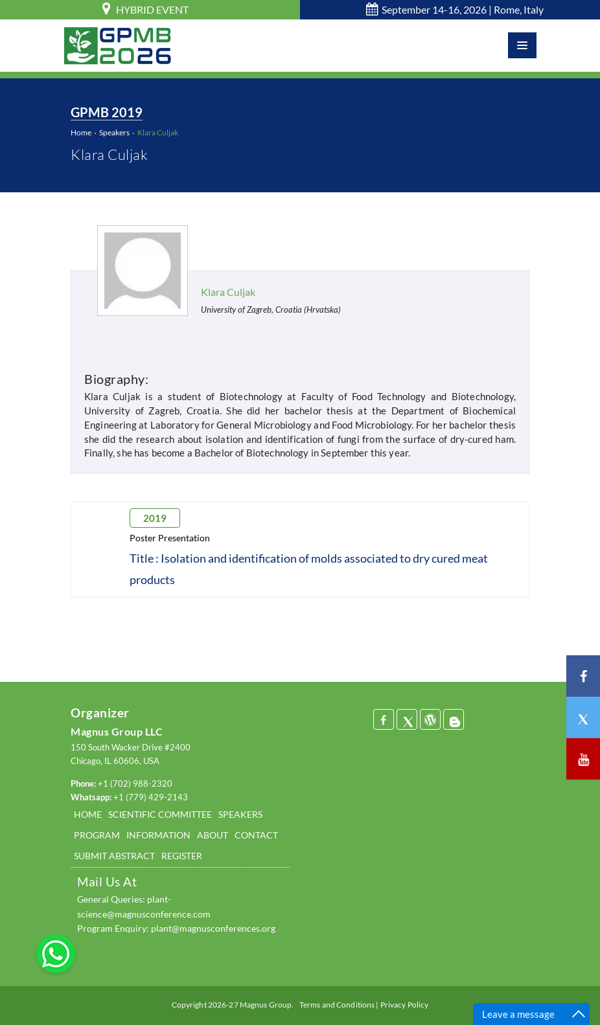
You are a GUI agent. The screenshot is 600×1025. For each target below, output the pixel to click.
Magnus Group (266, 1004)
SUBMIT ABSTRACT (114, 855)
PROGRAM (97, 834)
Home (81, 132)
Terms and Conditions (337, 1004)
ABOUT (212, 834)
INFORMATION (158, 834)
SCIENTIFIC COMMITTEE (160, 814)
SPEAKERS (240, 814)
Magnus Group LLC (117, 731)
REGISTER (181, 855)
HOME (88, 814)
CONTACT (256, 834)
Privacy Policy (404, 1004)
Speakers (114, 132)
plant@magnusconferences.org (213, 928)
